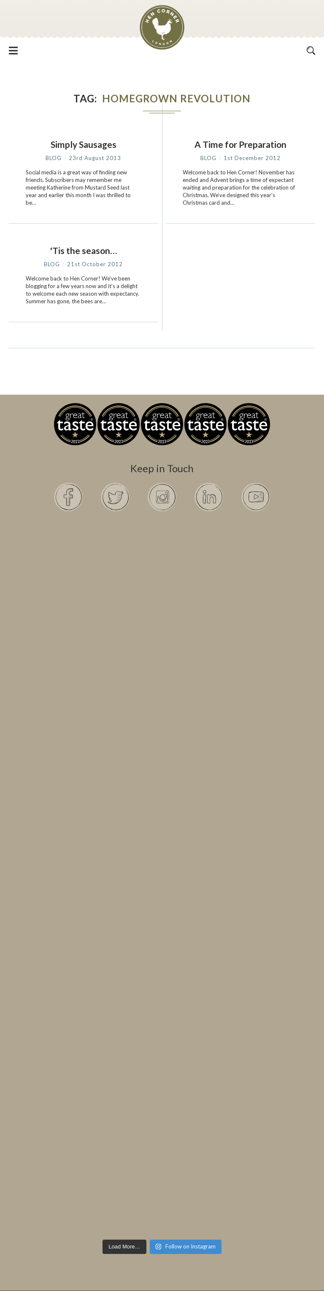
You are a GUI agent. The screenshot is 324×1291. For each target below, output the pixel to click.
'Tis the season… (83, 250)
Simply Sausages (83, 144)
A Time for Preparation (240, 144)
